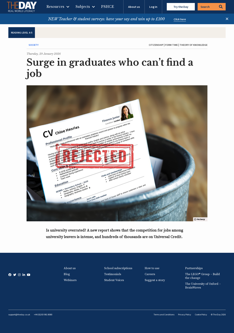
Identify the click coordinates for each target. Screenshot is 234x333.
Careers (150, 274)
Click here (180, 19)
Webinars (70, 280)
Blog (67, 274)
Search (212, 7)
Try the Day (180, 7)
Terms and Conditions (164, 314)
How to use (152, 268)
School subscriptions (118, 268)
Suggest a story (155, 280)
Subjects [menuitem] (82, 7)
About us (134, 7)
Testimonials (112, 274)
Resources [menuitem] (55, 7)
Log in (153, 7)
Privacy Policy (184, 314)
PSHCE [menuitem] (107, 7)
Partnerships (194, 268)
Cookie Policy (201, 314)
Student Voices (114, 280)
